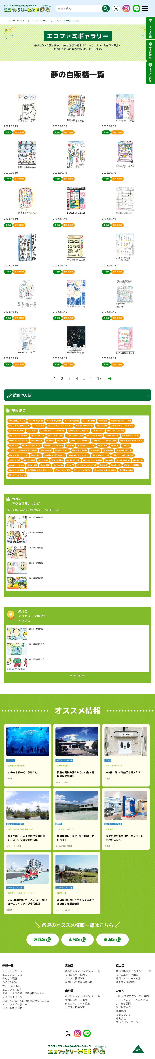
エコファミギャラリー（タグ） (67, 20)
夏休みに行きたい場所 (53, 445)
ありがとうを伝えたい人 (19, 425)
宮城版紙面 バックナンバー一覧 (82, 971)
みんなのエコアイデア (18, 435)
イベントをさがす (12, 1008)
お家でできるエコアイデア (122, 425)
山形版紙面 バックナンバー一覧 (82, 996)
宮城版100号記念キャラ (54, 455)
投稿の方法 (22, 395)
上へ (138, 1049)
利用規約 (121, 1011)
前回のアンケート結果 (77, 1003)
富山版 (109, 939)
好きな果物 (108, 450)
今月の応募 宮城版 (76, 974)
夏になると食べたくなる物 (131, 440)
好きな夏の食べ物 (79, 450)
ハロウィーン (98, 430)
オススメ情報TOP (75, 978)
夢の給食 (70, 445)
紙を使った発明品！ (132, 465)
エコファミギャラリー (40, 20)
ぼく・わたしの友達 (115, 430)
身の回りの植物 (126, 470)
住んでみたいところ (130, 435)
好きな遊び (35, 455)
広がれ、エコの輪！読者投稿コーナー (23, 993)
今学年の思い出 (111, 435)
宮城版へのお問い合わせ (78, 982)
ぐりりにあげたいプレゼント (52, 430)
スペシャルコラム (12, 997)
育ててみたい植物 (16, 470)
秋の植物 (103, 465)
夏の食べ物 (13, 445)
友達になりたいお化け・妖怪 (104, 440)
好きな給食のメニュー (18, 455)
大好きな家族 (46, 450)
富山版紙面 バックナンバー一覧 (133, 971)
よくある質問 (123, 1003)
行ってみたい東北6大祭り (105, 470)
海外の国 (70, 465)
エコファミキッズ (12, 974)
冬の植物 (49, 440)
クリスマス (32, 430)
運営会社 (121, 1018)
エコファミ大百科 (12, 989)
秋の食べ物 (115, 465)
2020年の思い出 (36, 420)
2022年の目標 (89, 420)
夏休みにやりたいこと (31, 445)
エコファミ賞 (38, 425)
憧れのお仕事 (29, 460)
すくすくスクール (12, 971)
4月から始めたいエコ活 (121, 420)
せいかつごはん (11, 986)
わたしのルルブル (55, 435)
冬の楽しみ (61, 440)
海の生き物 (58, 465)
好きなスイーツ (61, 450)
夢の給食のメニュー (86, 445)
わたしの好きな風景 (74, 435)
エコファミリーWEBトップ (15, 20)
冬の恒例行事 (36, 440)
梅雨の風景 (45, 465)
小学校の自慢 (14, 460)
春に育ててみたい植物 (92, 460)
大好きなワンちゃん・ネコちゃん (23, 450)
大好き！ (126, 445)
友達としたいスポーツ (79, 440)
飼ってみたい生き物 (17, 475)
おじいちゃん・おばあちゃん (60, 425)
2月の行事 (103, 420)
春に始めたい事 (72, 460)
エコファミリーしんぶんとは (132, 1000)
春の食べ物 (137, 460)
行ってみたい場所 (62, 470)
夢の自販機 (102, 445)
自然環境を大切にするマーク (40, 470)
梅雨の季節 (32, 465)
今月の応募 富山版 (127, 974)
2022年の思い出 (72, 420)
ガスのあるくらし (16, 430)
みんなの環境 (9, 978)
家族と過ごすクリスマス (78, 455)
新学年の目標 (57, 460)
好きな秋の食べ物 (124, 450)
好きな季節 (95, 450)
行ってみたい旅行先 (82, 470)
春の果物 (109, 460)
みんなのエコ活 (37, 435)
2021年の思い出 (54, 420)
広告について (123, 1014)
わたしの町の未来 (94, 435)
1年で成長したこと (17, 420)
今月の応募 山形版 (76, 1000)
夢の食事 (114, 445)
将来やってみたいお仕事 (123, 455)
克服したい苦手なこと (18, 440)
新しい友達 (43, 460)
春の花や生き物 (123, 460)
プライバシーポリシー (128, 1022)
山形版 (74, 939)
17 (99, 378)
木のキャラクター (16, 465)
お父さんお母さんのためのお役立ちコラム (25, 1000)
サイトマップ (123, 1007)
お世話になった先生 (84, 425)
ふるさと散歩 (9, 982)
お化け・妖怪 (101, 425)
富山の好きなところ (100, 455)
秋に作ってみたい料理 (87, 465)
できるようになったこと (78, 430)
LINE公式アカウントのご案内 (132, 996)
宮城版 (39, 939)
